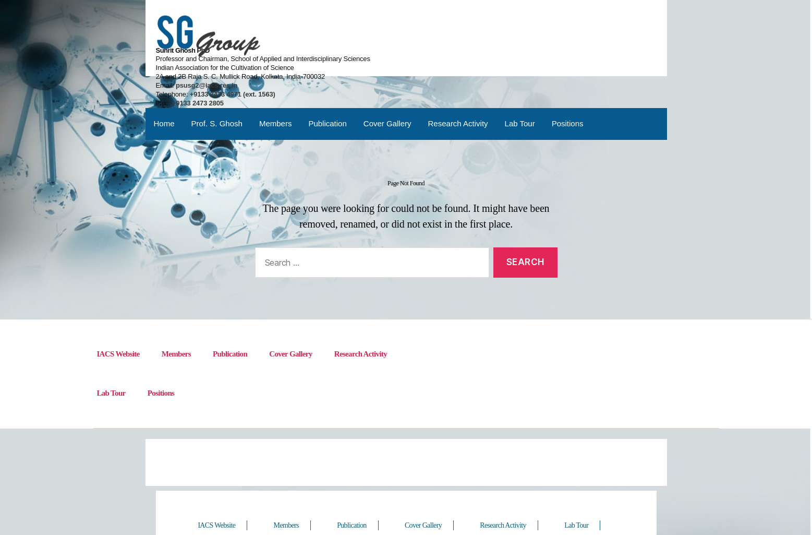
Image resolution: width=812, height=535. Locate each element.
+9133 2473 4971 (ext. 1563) (511, 53)
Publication (327, 85)
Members (275, 85)
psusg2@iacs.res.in (486, 44)
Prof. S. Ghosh (217, 85)
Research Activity (458, 85)
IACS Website (118, 319)
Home (164, 85)
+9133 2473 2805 (478, 62)
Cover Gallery (387, 85)
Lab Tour (520, 85)
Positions (568, 85)
